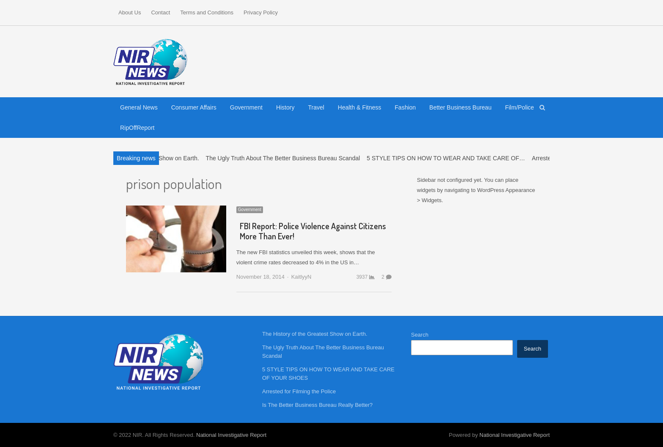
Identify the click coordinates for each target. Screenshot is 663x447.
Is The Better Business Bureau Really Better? (317, 405)
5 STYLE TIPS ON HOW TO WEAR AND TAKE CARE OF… (449, 158)
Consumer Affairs (193, 107)
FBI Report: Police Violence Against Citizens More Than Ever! (313, 230)
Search (419, 335)
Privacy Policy (261, 12)
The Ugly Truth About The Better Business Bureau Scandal (286, 158)
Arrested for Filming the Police (299, 391)
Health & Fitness (359, 107)
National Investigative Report (231, 435)
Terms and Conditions (206, 12)
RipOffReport (137, 127)
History (285, 107)
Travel (316, 107)
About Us (129, 12)
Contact (160, 12)
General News (139, 107)
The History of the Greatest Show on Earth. (314, 334)
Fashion (405, 107)
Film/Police (519, 107)
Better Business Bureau (460, 107)
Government (246, 107)
